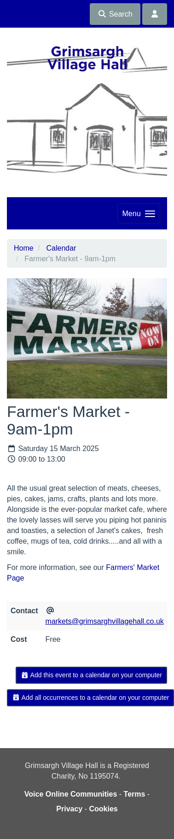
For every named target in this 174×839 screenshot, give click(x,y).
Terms (134, 794)
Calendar (61, 248)
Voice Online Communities (70, 794)
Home (24, 248)
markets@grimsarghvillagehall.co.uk (105, 621)
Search (115, 14)
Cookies (103, 809)
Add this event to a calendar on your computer (91, 675)
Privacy (69, 809)
